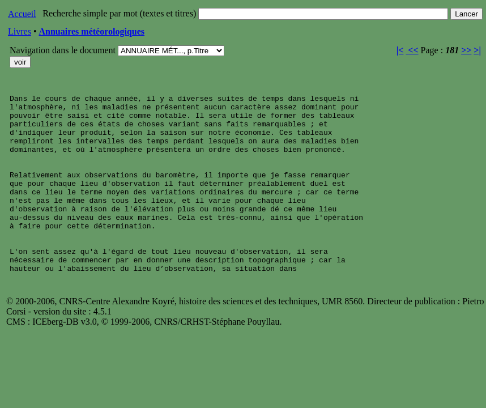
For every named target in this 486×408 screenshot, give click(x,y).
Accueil (22, 14)
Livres (19, 31)
